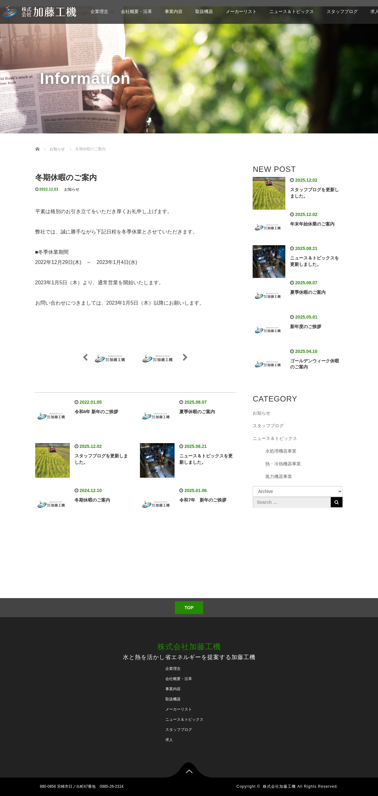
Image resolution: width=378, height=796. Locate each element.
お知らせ (71, 189)
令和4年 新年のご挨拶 (96, 411)
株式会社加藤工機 (189, 646)
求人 (169, 740)
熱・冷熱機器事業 (283, 463)
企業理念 (99, 11)
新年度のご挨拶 (305, 326)
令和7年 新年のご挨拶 (202, 500)
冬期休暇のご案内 (92, 500)
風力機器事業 (278, 476)
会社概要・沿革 (136, 11)
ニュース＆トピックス (291, 11)
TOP (189, 607)
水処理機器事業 (280, 451)
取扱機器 (204, 11)
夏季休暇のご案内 (197, 411)
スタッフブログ (342, 11)
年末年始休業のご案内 (312, 223)
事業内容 (173, 11)
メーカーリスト (241, 11)
